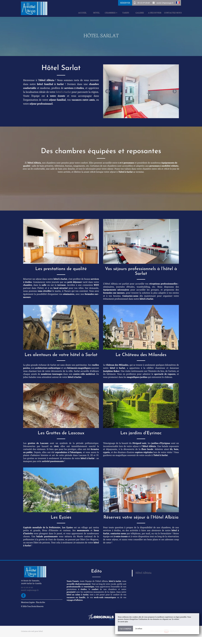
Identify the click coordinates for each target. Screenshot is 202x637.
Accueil (82, 12)
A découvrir (154, 12)
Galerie (140, 12)
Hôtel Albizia (144, 573)
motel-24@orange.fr (164, 2)
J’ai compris (125, 628)
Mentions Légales (28, 602)
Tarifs (125, 12)
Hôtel (96, 12)
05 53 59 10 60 (144, 2)
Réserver (125, 2)
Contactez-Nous (173, 12)
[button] (178, 2)
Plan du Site (40, 602)
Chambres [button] (111, 12)
